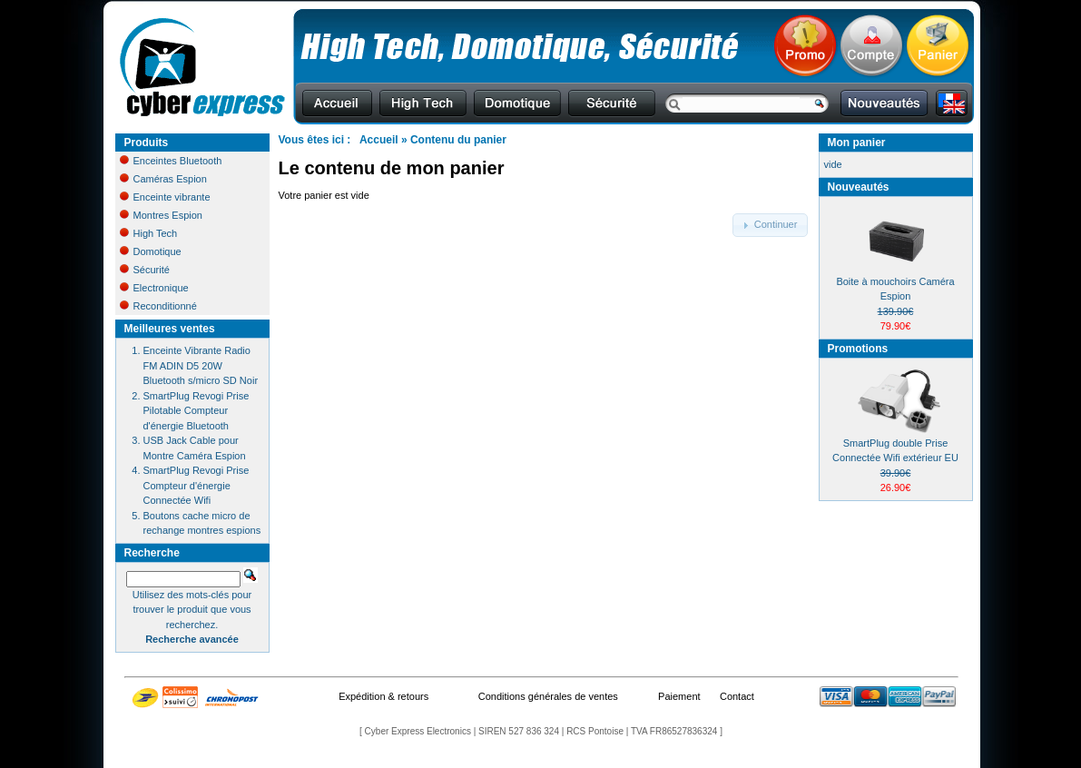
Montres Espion (161, 215)
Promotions (858, 348)
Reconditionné (158, 305)
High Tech (149, 233)
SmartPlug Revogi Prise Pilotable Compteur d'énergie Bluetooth (196, 410)
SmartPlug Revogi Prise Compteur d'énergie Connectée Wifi (196, 485)
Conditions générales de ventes (548, 696)
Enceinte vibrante (165, 197)
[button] (770, 225)
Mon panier (857, 142)
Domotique (151, 251)
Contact (737, 696)
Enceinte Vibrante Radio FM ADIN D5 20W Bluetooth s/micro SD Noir (201, 365)
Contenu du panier (458, 139)
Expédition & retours (383, 696)
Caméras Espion (163, 178)
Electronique (154, 287)
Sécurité (145, 269)
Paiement (679, 696)
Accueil (378, 139)
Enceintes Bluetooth (171, 160)
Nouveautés (858, 187)
